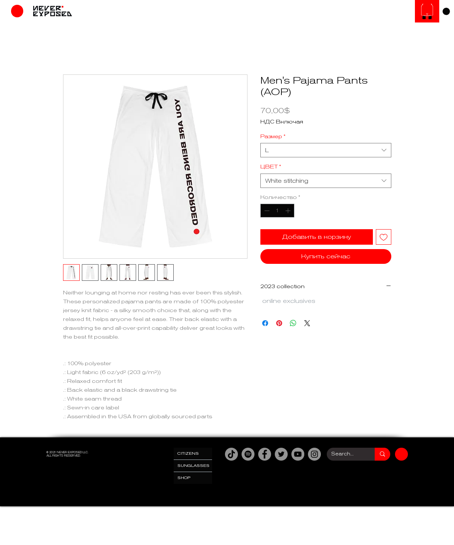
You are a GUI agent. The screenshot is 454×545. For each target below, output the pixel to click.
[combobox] (325, 150)
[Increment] (288, 210)
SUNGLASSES (193, 465)
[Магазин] (17, 11)
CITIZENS (188, 453)
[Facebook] (264, 454)
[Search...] (345, 454)
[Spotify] (248, 454)
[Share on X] (307, 323)
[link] (446, 11)
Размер (272, 136)
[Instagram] (314, 454)
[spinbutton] (277, 210)
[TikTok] (231, 454)
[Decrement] (266, 210)
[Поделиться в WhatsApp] (293, 323)
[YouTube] (297, 454)
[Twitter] (281, 454)
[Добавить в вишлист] (383, 237)
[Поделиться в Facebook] (265, 323)
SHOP (184, 477)
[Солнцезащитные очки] (427, 11)
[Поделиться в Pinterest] (279, 323)
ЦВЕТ (270, 166)
